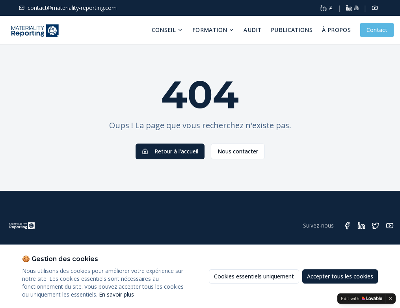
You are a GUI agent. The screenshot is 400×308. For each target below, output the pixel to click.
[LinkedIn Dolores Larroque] (326, 8)
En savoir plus (116, 294)
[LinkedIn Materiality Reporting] (352, 8)
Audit (252, 30)
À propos (336, 30)
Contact (377, 30)
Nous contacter (238, 151)
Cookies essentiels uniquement (254, 276)
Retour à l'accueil (170, 151)
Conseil (167, 30)
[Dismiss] (390, 298)
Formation (213, 30)
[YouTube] (374, 8)
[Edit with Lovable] (361, 298)
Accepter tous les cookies (340, 276)
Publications (292, 30)
